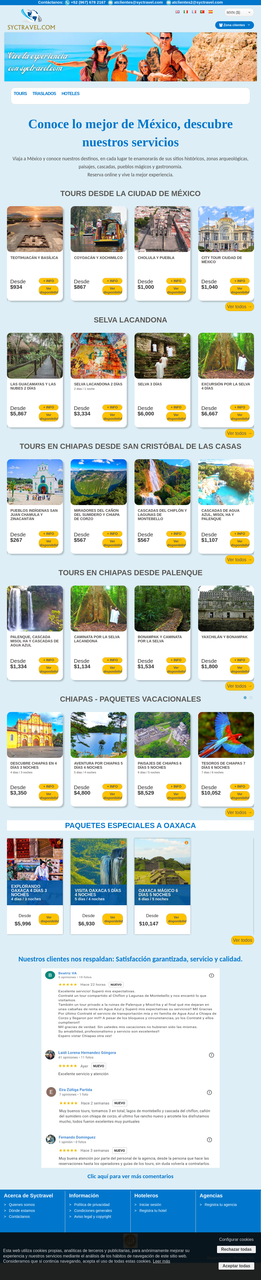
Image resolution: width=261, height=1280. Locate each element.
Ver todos (242, 957)
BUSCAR (228, 106)
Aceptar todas (236, 1266)
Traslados (70, 93)
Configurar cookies (236, 1239)
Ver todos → (239, 323)
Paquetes (24, 93)
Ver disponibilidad (49, 307)
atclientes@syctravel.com (138, 2)
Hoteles (97, 93)
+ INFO (48, 298)
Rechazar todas (236, 1249)
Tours (46, 93)
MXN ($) (233, 12)
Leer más (161, 1261)
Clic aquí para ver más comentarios (130, 1193)
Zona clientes (232, 25)
